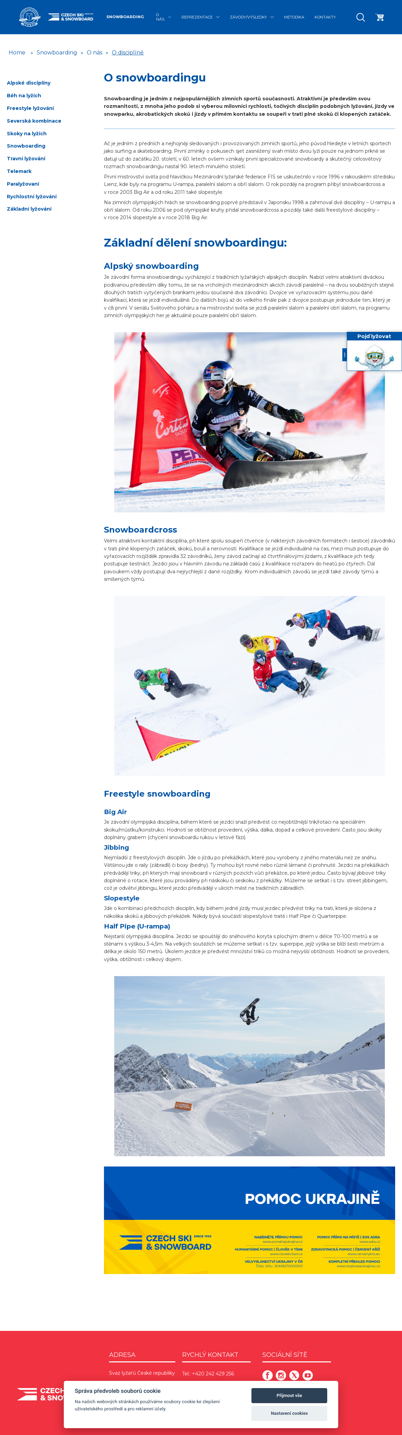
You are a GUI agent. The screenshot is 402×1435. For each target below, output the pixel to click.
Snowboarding (125, 16)
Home (17, 52)
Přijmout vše (289, 1395)
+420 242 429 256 (213, 1374)
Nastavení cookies (289, 1413)
